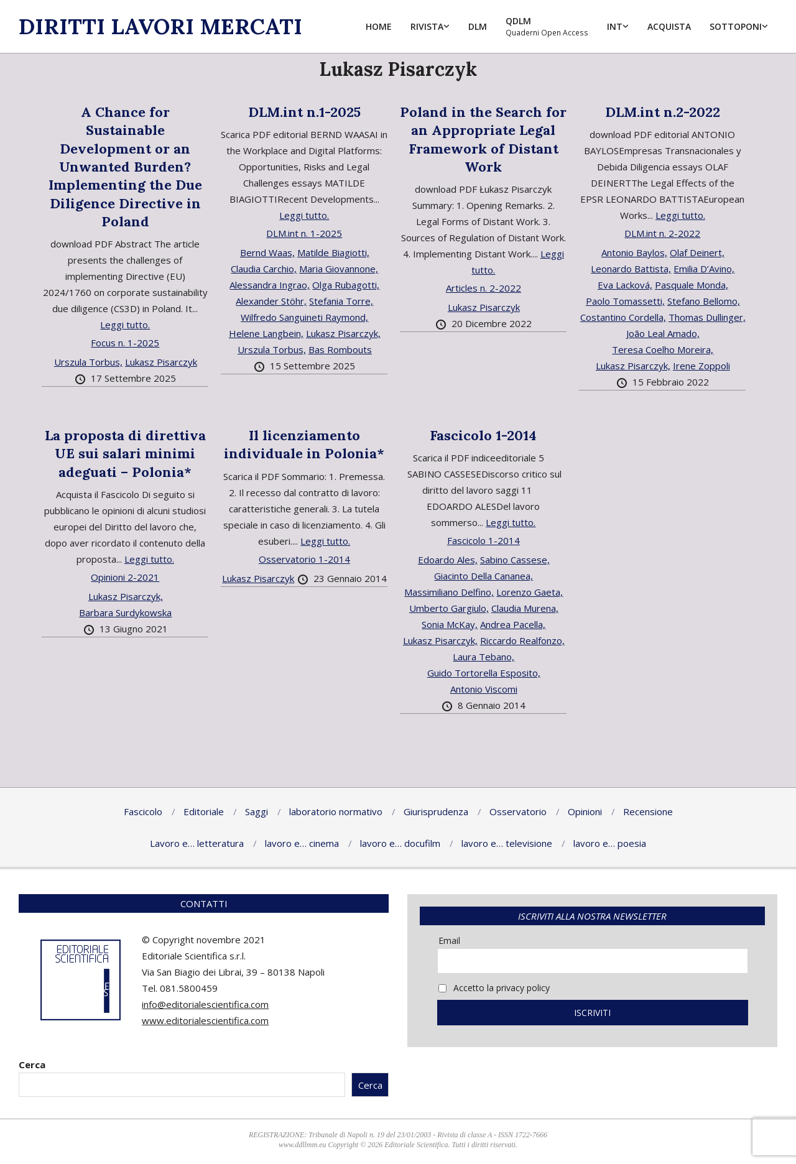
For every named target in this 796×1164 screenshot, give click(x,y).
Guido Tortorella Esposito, (483, 673)
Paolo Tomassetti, (625, 301)
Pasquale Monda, (691, 285)
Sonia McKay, (450, 624)
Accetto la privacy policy (494, 988)
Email (449, 940)
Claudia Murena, (524, 608)
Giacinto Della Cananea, (483, 576)
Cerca (32, 1064)
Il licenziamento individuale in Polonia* (304, 444)
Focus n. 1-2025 (125, 342)
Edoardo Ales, (448, 559)
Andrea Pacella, (512, 624)
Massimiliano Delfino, (449, 592)
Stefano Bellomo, (703, 301)
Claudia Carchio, (264, 268)
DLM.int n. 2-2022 (662, 233)
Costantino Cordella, (623, 317)
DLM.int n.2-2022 (662, 112)
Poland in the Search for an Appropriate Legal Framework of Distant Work (483, 139)
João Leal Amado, (663, 333)
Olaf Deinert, (697, 252)
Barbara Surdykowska (125, 612)
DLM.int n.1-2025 (304, 112)
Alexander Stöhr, (271, 301)
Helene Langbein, (266, 333)
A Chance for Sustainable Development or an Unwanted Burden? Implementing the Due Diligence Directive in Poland (125, 166)
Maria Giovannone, (338, 268)
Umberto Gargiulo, (449, 608)
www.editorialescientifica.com (205, 1020)
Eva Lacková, (625, 285)
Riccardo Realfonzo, (522, 640)
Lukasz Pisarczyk (161, 362)
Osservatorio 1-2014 (304, 559)
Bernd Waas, (267, 252)
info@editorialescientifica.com (205, 1004)
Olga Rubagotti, (345, 285)
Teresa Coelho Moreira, (662, 349)
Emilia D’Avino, (703, 268)
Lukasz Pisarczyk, (343, 333)
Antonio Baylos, (634, 252)
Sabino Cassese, (515, 559)
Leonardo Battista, (631, 268)
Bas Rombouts (340, 349)
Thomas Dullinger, (707, 317)
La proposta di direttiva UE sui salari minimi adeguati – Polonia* (125, 454)
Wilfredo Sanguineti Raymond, (304, 317)
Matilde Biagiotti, (333, 252)
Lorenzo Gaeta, (529, 592)
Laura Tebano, (483, 656)
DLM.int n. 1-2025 (304, 233)
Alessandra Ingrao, (269, 285)
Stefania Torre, (341, 301)
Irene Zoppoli (701, 365)
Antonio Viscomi (483, 689)
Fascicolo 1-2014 (483, 435)
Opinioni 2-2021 (125, 577)
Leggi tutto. (125, 324)
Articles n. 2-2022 (483, 288)
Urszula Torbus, (88, 362)
